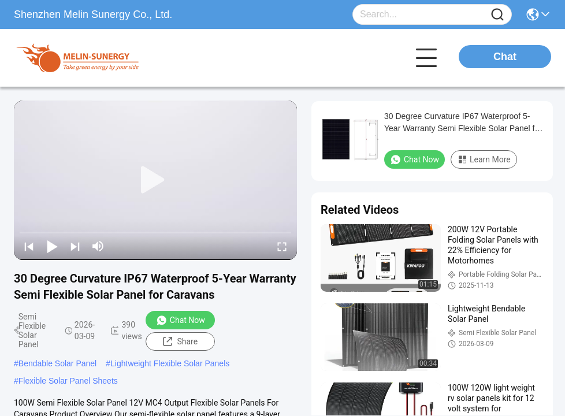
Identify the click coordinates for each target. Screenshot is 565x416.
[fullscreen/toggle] (281, 246)
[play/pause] (52, 246)
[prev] (28, 246)
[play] (155, 180)
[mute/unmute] (98, 246)
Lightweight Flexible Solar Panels (169, 363)
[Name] (497, 15)
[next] (75, 246)
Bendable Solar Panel (57, 363)
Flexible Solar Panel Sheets (68, 380)
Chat (504, 56)
